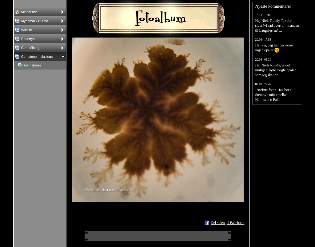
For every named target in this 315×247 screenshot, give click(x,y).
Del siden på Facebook (228, 223)
